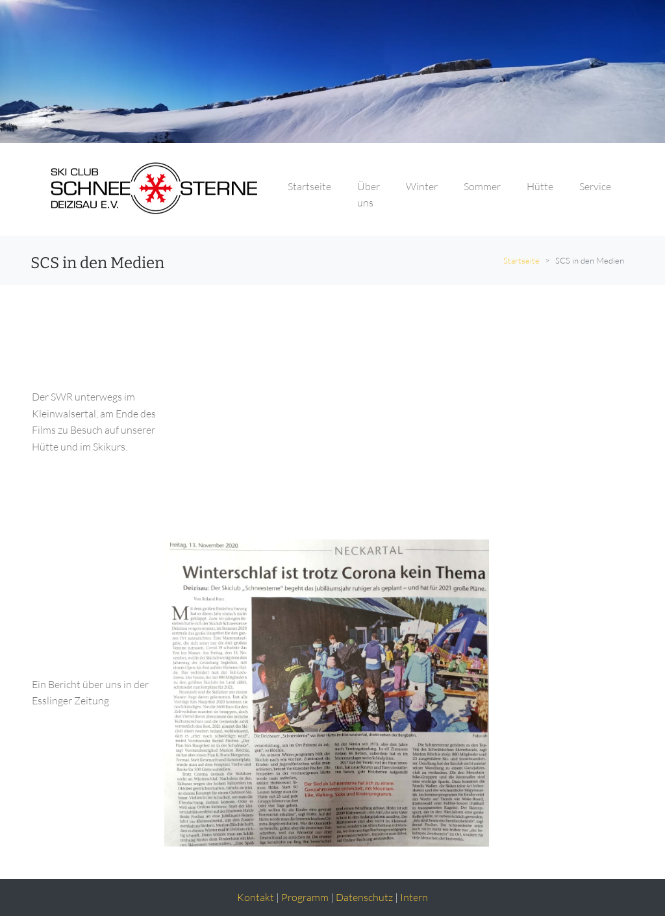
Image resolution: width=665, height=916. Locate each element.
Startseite (521, 260)
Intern (414, 897)
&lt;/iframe (346, 419)
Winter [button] (422, 186)
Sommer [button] (482, 186)
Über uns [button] (368, 195)
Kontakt (255, 897)
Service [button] (595, 186)
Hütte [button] (540, 186)
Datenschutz (364, 897)
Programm (305, 897)
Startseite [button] (309, 186)
